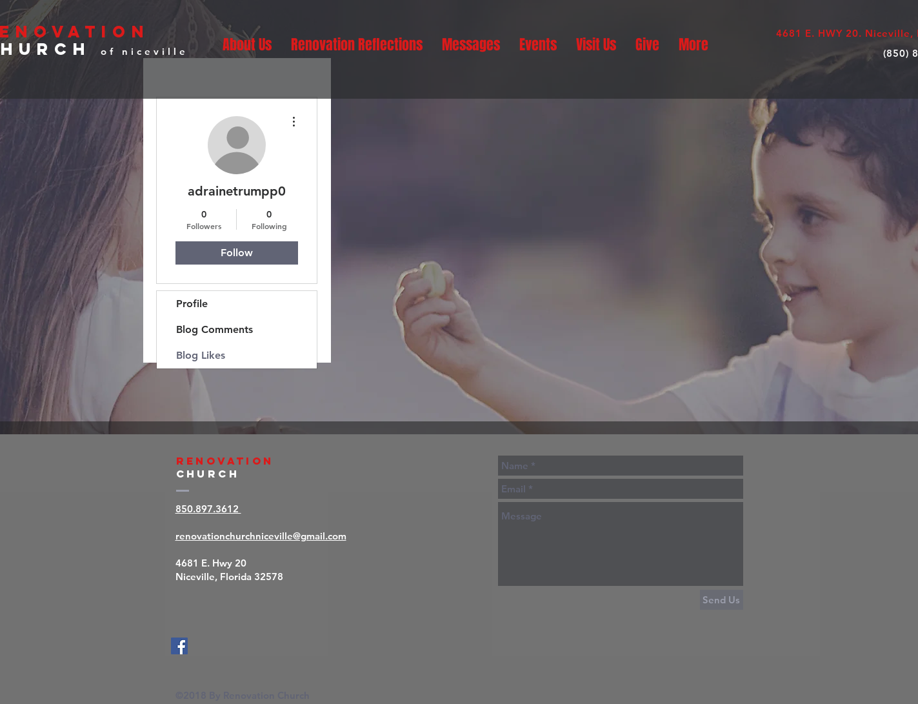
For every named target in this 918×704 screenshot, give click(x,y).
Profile (192, 303)
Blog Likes (200, 355)
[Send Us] (721, 600)
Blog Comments (214, 329)
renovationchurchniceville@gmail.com (260, 536)
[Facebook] (179, 646)
